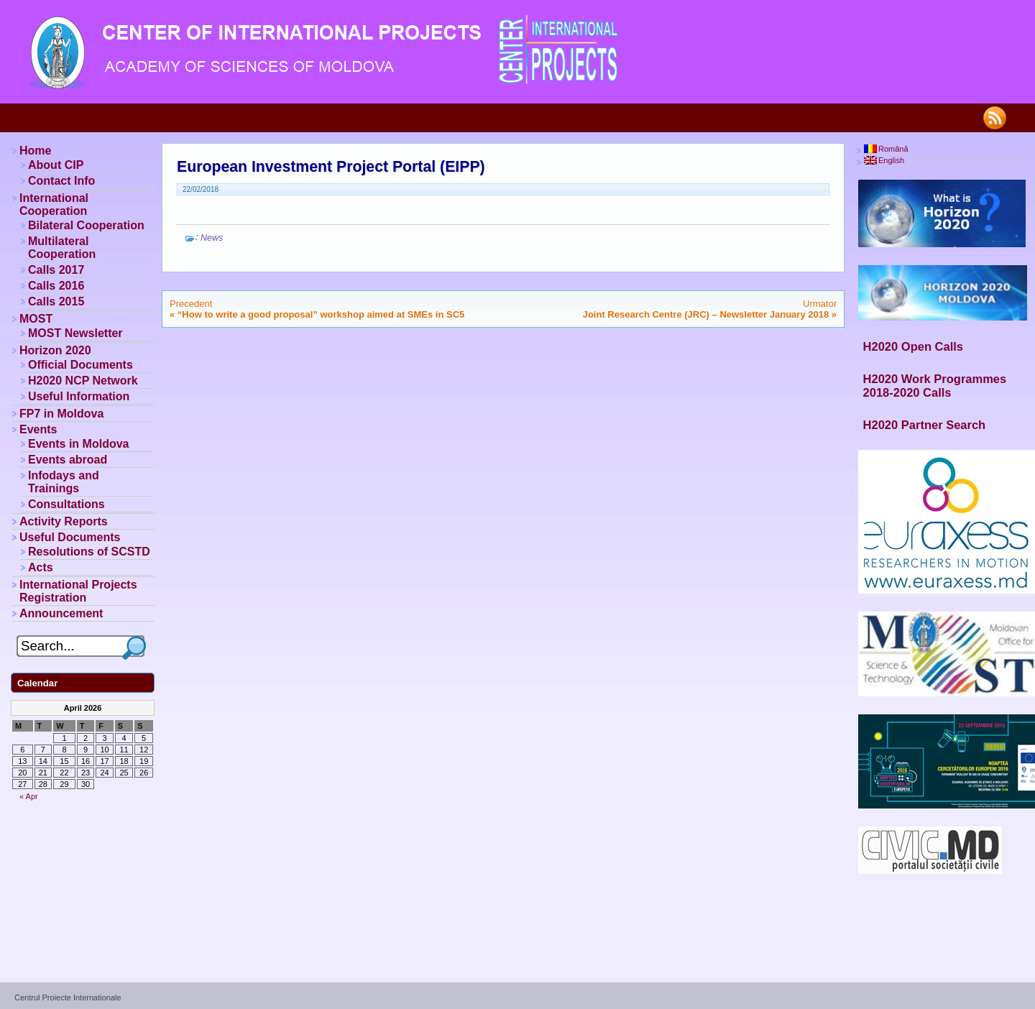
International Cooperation (53, 204)
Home (35, 150)
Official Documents (80, 365)
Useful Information (78, 396)
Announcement (61, 613)
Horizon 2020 (55, 350)
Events (38, 429)
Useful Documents (69, 537)
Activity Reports (63, 521)
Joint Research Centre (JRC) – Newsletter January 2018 (706, 314)
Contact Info (61, 181)
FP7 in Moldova (61, 413)
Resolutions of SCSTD (89, 551)
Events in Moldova (78, 444)
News (212, 238)
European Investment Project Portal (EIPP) (331, 166)
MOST (35, 319)
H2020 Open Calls (913, 346)
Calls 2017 (56, 270)
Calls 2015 (56, 301)
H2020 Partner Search (924, 424)
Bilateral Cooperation (86, 225)
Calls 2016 (56, 286)
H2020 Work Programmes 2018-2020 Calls (935, 385)
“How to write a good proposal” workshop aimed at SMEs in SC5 (321, 314)
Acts (40, 567)
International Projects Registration (78, 591)
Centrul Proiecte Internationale (67, 997)
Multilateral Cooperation (62, 247)
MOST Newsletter (75, 333)
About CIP (55, 165)
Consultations (66, 504)
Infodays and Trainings (63, 481)
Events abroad (67, 459)
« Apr (28, 796)
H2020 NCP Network (83, 380)
